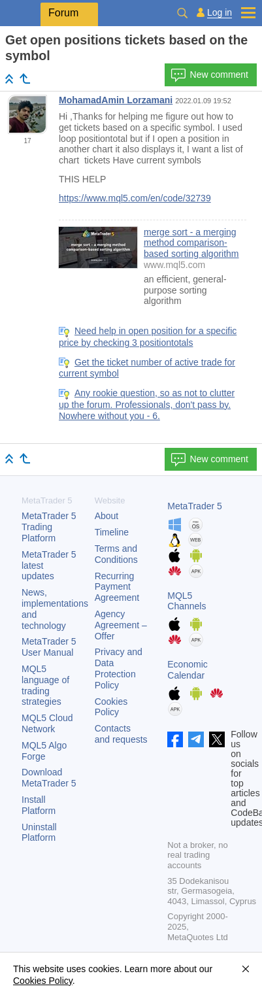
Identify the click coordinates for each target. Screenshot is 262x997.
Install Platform (39, 805)
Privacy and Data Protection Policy (118, 668)
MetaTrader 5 (194, 506)
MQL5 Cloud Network (47, 723)
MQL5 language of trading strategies (45, 685)
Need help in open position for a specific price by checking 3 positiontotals (148, 337)
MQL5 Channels (186, 601)
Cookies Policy (111, 707)
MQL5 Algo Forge (44, 751)
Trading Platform (49, 527)
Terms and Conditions (116, 554)
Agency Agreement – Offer (121, 625)
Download (49, 777)
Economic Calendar (187, 670)
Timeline (112, 532)
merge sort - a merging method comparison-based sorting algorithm (191, 243)
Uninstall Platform (39, 832)
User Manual (49, 647)
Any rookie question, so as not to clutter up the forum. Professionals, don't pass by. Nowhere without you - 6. (147, 404)
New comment (209, 75)
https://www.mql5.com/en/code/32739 (135, 198)
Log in (219, 13)
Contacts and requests (121, 734)
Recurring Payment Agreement (117, 587)
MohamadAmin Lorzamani (115, 100)
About (107, 516)
